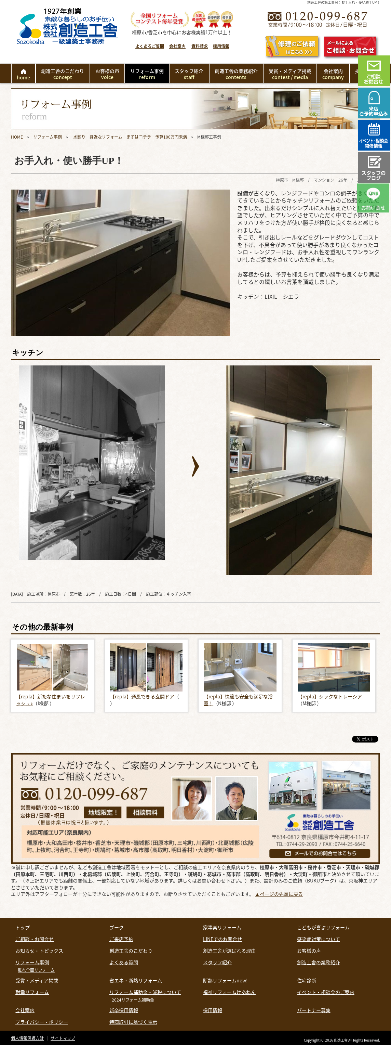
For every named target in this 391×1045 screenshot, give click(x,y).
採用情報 (221, 46)
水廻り (79, 137)
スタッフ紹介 (189, 73)
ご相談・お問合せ (34, 939)
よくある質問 (123, 962)
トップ (22, 927)
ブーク (116, 927)
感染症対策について (318, 939)
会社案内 (177, 46)
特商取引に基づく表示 (133, 1021)
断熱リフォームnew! (225, 980)
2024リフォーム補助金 (133, 1000)
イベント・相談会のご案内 (325, 992)
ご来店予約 (121, 939)
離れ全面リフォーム (36, 970)
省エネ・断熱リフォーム (135, 980)
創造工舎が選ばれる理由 (229, 950)
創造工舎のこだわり (62, 73)
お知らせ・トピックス (39, 950)
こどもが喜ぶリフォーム (323, 927)
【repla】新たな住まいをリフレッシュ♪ (50, 700)
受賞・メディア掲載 (290, 73)
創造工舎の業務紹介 (236, 73)
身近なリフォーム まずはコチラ (120, 137)
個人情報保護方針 (27, 1038)
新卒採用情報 (123, 1010)
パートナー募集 (314, 1010)
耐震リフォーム (32, 992)
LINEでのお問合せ (222, 939)
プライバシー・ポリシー (41, 1021)
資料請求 (199, 46)
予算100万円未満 (171, 137)
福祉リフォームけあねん (229, 992)
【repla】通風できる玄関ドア (142, 696)
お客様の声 (107, 73)
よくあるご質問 (149, 46)
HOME (17, 137)
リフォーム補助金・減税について (145, 992)
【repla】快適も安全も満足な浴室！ (238, 700)
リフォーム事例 (147, 73)
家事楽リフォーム (222, 927)
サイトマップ (63, 1038)
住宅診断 (306, 980)
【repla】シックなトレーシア (330, 696)
